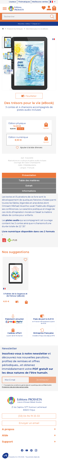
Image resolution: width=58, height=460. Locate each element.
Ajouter (46, 128)
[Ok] (52, 16)
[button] (5, 456)
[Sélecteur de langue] (53, 2)
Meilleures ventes (40, 2)
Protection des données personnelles (15, 387)
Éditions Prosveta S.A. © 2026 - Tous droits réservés (20, 457)
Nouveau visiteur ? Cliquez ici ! (29, 24)
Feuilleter (31, 96)
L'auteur (12, 2)
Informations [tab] (29, 191)
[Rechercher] (29, 16)
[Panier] (54, 8)
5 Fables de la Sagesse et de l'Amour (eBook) (15, 295)
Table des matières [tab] (29, 180)
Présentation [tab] (29, 175)
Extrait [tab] (29, 186)
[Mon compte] (49, 8)
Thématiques (24, 2)
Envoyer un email (29, 423)
